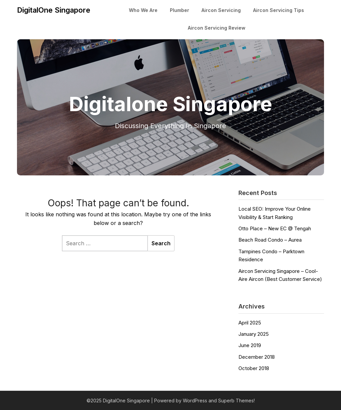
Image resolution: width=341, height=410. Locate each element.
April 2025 (249, 322)
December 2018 (256, 357)
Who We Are (143, 10)
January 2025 (253, 334)
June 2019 (249, 345)
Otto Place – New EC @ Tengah (274, 228)
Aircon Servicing (221, 10)
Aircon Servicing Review (216, 28)
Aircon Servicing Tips (278, 10)
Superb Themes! (236, 400)
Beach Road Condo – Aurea (270, 240)
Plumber (179, 10)
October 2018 (253, 368)
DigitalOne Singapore (53, 10)
